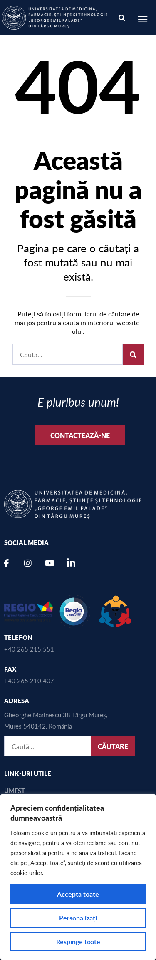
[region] (78, 877)
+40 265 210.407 (29, 680)
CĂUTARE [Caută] (113, 746)
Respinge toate (78, 941)
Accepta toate (78, 894)
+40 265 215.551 (29, 648)
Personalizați (78, 918)
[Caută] (133, 354)
